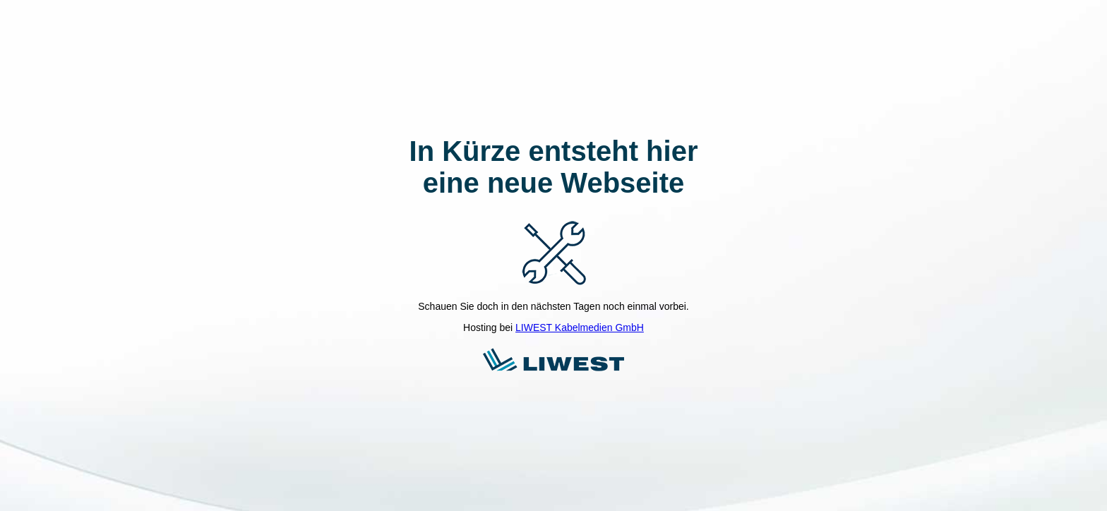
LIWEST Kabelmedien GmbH (579, 327)
